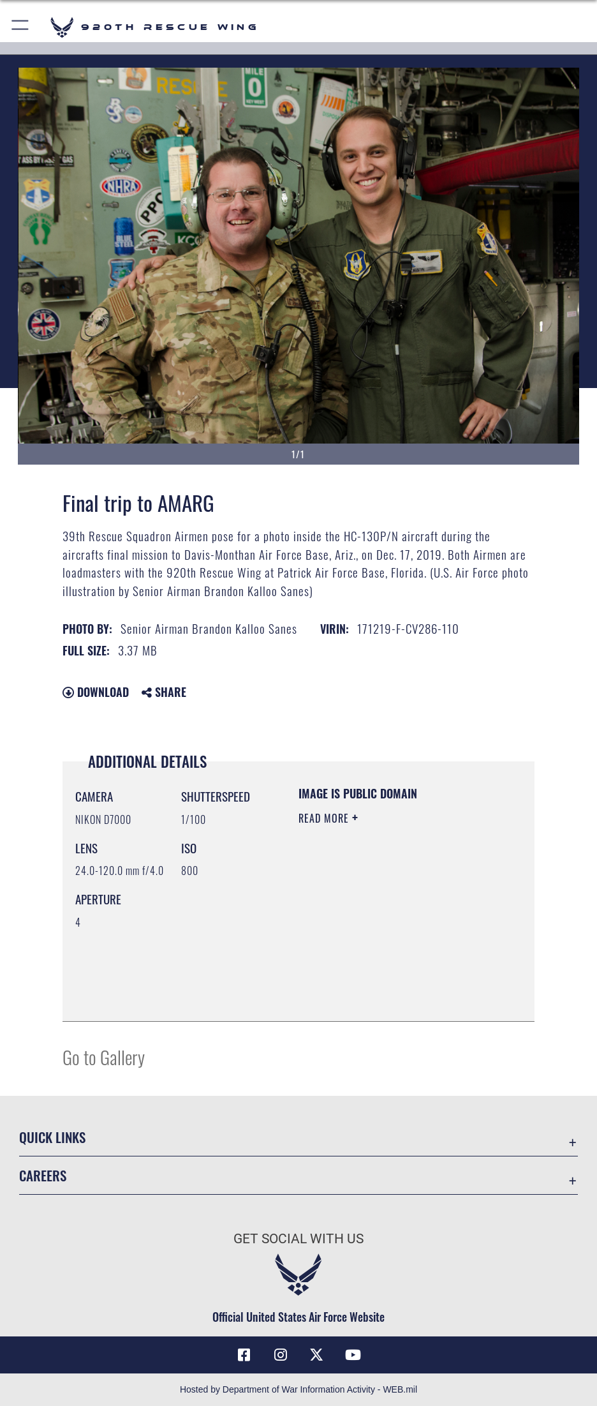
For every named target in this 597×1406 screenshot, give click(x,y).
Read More (325, 818)
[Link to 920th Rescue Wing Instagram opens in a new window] (280, 1355)
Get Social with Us (298, 1238)
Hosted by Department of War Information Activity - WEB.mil (298, 1389)
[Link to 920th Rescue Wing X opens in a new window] (316, 1355)
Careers (42, 1175)
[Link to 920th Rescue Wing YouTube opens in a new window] (352, 1355)
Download (96, 692)
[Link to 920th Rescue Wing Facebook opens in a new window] (244, 1355)
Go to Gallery (104, 1056)
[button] (20, 27)
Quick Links (52, 1137)
